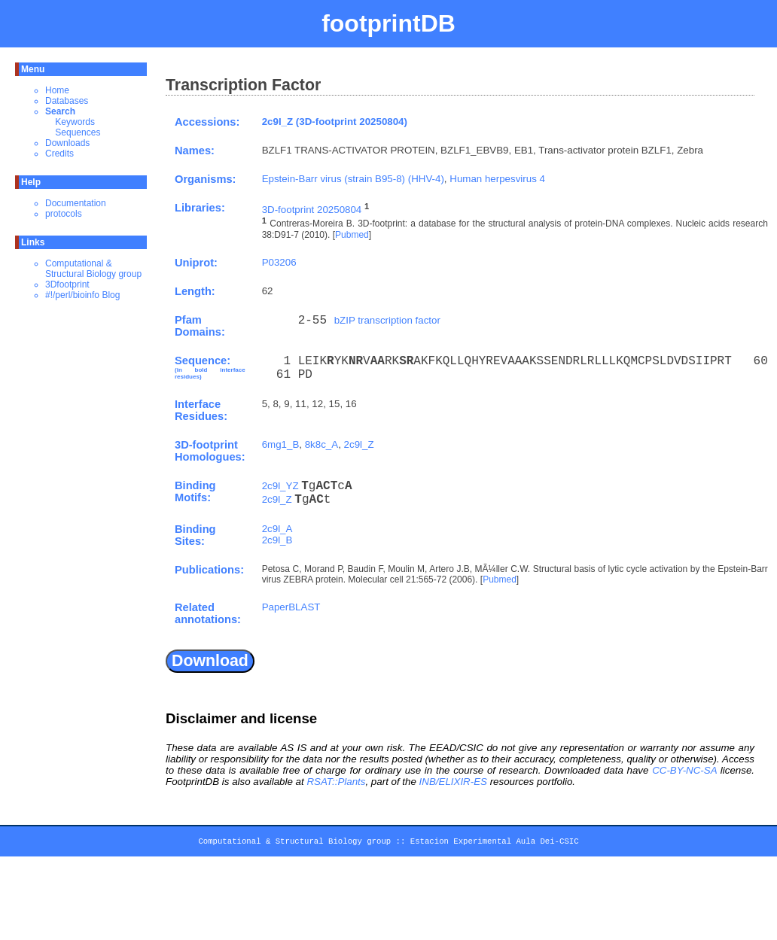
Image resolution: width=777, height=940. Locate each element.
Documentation (75, 203)
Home (57, 90)
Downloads (67, 143)
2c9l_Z (359, 444)
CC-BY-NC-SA (684, 770)
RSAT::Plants (335, 781)
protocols (63, 213)
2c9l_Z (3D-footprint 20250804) (334, 121)
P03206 (279, 262)
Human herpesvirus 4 (497, 178)
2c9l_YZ (280, 485)
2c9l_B (277, 540)
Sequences (77, 132)
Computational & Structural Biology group (93, 268)
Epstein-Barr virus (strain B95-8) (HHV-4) (353, 178)
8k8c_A (321, 444)
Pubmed (352, 235)
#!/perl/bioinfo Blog (82, 295)
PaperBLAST (291, 607)
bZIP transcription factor (387, 320)
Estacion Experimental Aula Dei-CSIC (494, 843)
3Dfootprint (67, 284)
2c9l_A (277, 528)
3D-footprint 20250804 (312, 209)
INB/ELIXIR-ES (453, 781)
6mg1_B (281, 444)
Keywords (75, 122)
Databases (66, 101)
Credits (59, 153)
